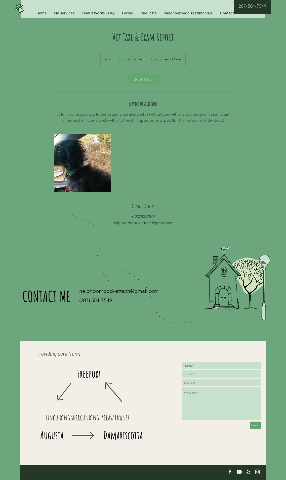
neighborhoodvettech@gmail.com (119, 291)
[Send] (255, 425)
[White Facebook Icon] (230, 472)
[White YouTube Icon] (239, 472)
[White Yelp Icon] (248, 472)
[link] (143, 79)
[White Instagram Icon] (257, 472)
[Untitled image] (82, 163)
